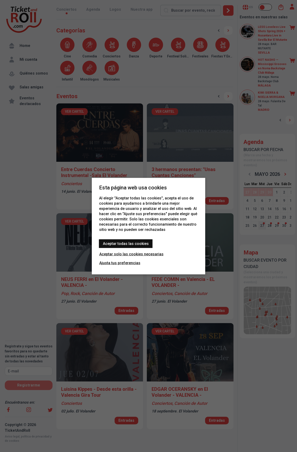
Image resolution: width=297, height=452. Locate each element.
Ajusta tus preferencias (119, 262)
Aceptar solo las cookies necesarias (131, 254)
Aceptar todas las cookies (126, 243)
